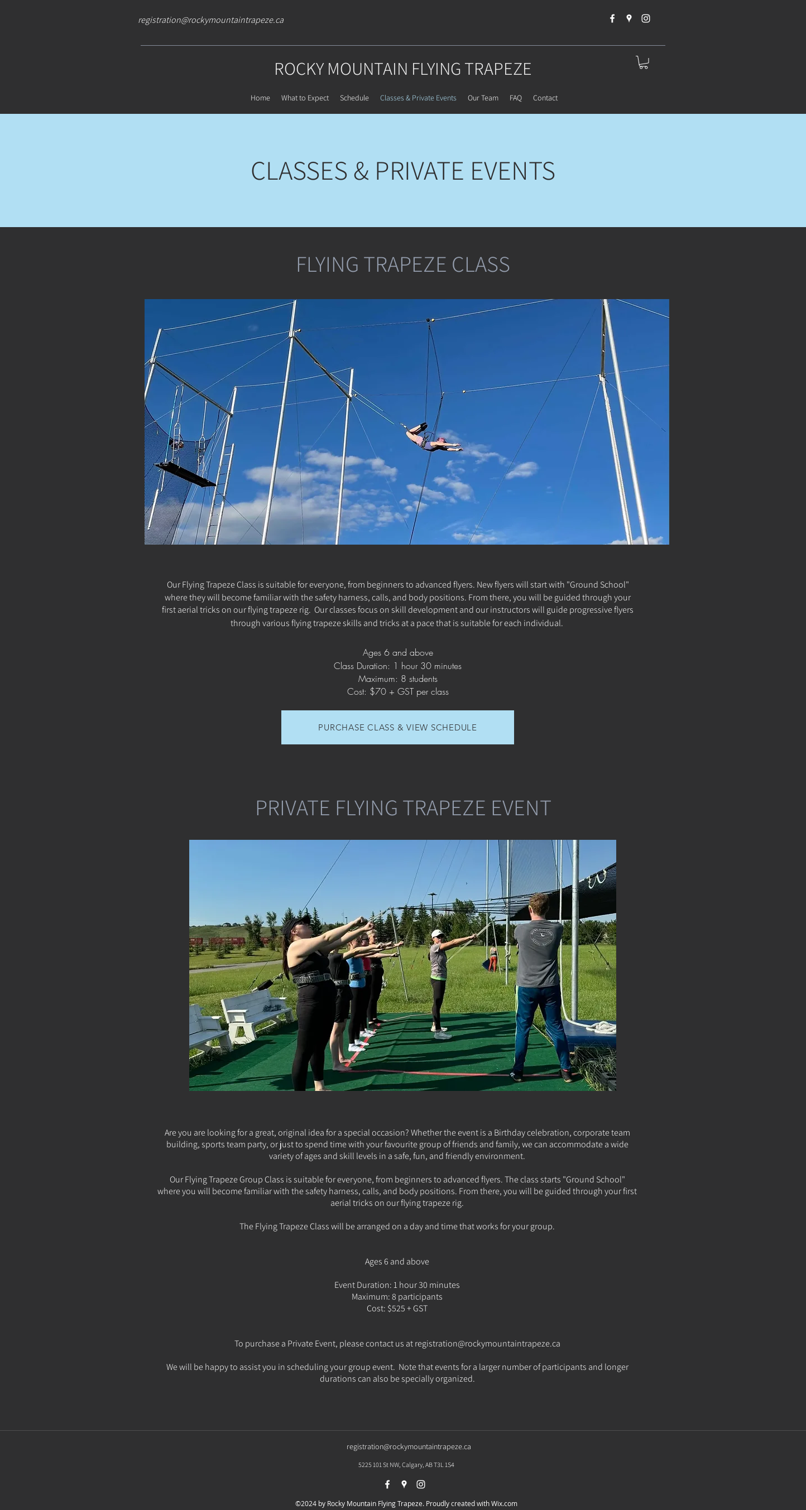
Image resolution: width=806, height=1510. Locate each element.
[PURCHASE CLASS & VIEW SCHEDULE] (397, 727)
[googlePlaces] (629, 18)
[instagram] (645, 18)
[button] (643, 62)
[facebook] (612, 18)
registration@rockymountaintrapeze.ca (211, 20)
